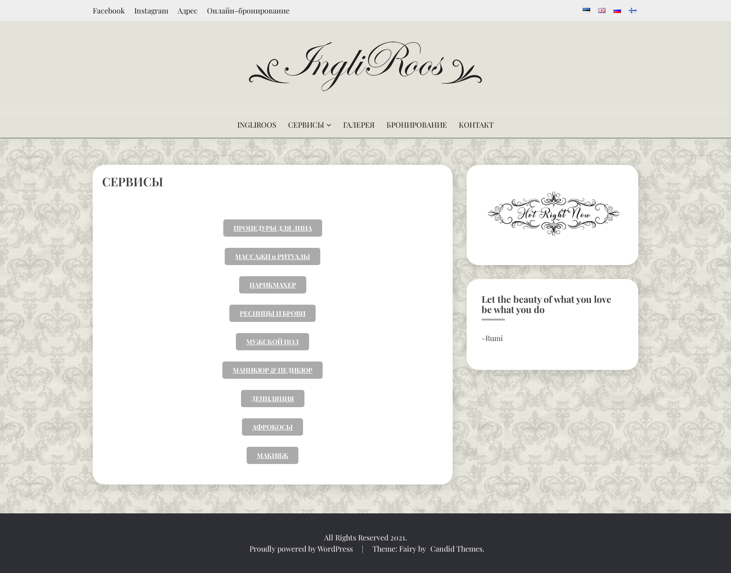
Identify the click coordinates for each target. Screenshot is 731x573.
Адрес (188, 10)
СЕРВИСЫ (306, 125)
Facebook (109, 10)
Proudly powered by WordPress (302, 548)
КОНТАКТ (476, 125)
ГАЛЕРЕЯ (358, 125)
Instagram (151, 10)
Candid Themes (456, 548)
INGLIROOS (256, 125)
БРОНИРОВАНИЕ (416, 125)
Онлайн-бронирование (248, 10)
